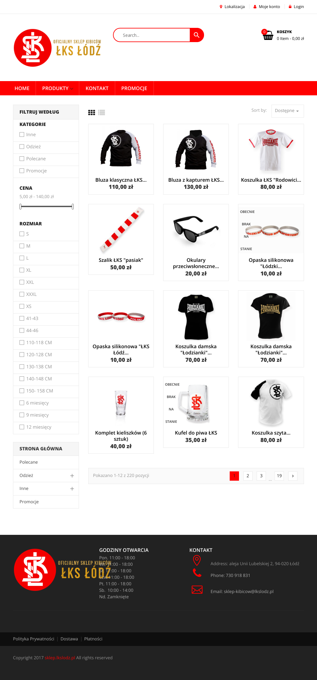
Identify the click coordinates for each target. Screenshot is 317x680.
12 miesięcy (38, 427)
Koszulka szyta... (271, 432)
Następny (292, 476)
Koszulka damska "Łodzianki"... (196, 349)
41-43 (32, 319)
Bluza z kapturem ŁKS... (196, 179)
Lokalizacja (232, 6)
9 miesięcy (37, 415)
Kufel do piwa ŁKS (196, 432)
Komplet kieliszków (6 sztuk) (121, 435)
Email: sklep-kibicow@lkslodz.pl (231, 592)
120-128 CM (39, 355)
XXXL (31, 294)
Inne (31, 135)
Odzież (33, 147)
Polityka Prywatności (33, 639)
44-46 (32, 331)
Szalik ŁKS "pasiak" (121, 260)
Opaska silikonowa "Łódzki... (271, 263)
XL (29, 270)
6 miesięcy (37, 403)
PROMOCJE (134, 88)
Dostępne (288, 111)
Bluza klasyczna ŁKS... (121, 179)
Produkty (56, 88)
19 (279, 476)
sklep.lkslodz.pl (60, 658)
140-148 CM (39, 379)
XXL (30, 282)
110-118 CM (39, 343)
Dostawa (69, 639)
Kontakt (96, 88)
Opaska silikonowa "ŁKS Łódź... (121, 349)
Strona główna (41, 449)
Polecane (36, 159)
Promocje (36, 171)
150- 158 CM (39, 391)
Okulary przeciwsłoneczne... (196, 263)
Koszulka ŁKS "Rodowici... (271, 179)
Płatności (93, 639)
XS (29, 307)
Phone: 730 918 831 (220, 573)
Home (22, 88)
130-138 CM (39, 367)
